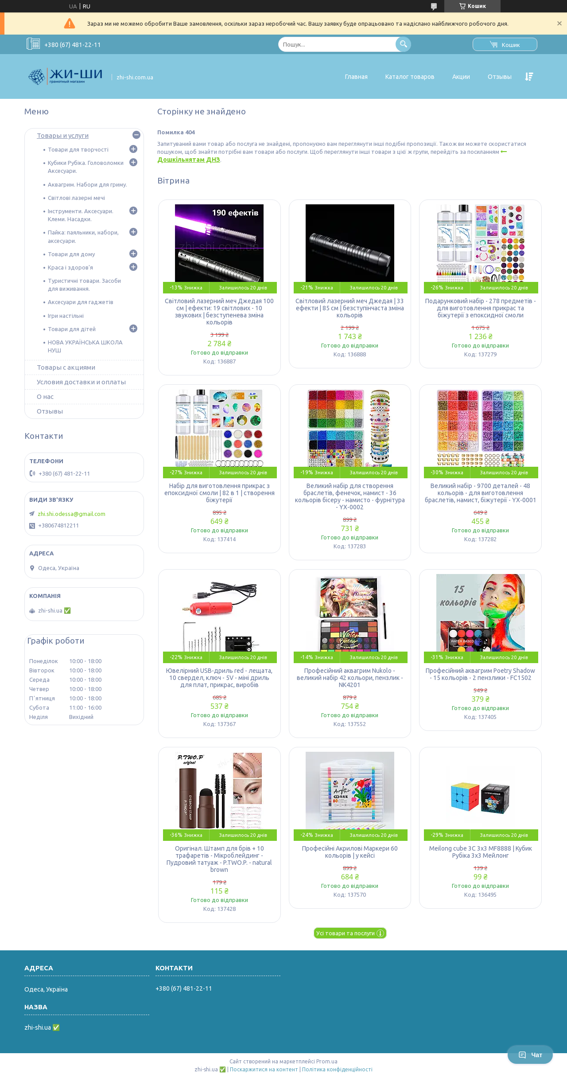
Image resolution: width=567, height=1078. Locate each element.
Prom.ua (327, 1061)
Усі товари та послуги (345, 933)
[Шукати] (403, 44)
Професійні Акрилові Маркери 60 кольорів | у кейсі (350, 852)
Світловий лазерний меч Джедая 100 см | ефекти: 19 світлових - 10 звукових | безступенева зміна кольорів (219, 311)
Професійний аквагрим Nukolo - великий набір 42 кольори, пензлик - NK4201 (350, 677)
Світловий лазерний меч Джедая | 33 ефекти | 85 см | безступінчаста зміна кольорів (349, 308)
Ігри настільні (66, 315)
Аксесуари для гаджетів (80, 302)
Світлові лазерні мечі (76, 198)
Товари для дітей (72, 329)
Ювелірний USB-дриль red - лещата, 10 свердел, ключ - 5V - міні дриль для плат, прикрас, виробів (219, 677)
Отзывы (500, 76)
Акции (461, 76)
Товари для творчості (78, 149)
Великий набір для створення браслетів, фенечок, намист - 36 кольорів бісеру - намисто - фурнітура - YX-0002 (350, 496)
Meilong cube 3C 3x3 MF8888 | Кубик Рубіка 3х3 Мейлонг (480, 852)
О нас (45, 396)
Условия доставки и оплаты (81, 382)
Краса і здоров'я (70, 267)
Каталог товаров (410, 76)
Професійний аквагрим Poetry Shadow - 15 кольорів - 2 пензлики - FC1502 (480, 674)
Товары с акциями (66, 367)
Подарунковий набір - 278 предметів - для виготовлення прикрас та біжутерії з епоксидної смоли (480, 308)
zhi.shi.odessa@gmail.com (71, 514)
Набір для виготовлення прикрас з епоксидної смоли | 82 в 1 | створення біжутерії (219, 493)
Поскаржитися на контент (264, 1069)
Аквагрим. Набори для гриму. (87, 184)
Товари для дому (71, 254)
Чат (530, 1055)
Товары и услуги (63, 135)
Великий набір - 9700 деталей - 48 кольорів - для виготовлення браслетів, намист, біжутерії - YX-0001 (480, 493)
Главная (356, 76)
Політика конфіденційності (337, 1069)
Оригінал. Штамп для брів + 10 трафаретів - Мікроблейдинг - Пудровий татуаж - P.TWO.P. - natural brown (219, 859)
